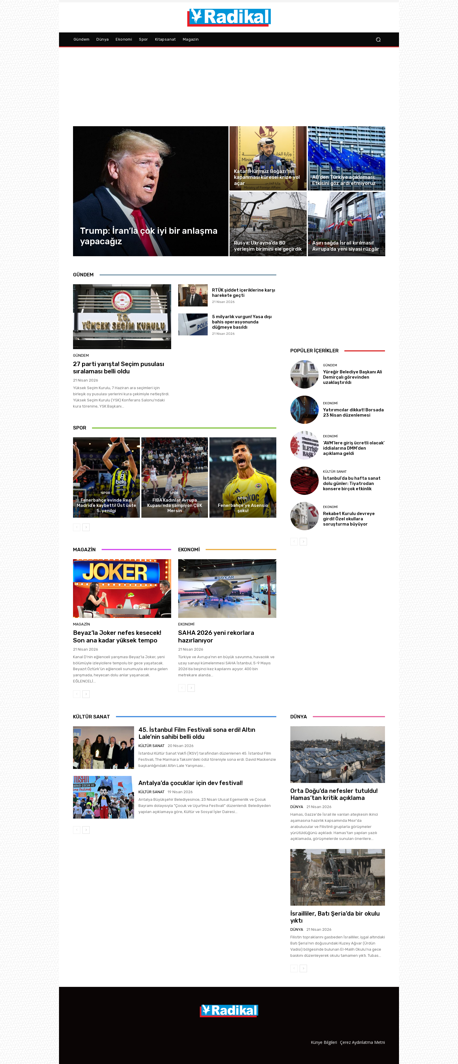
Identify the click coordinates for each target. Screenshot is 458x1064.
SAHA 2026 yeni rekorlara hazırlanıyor (216, 636)
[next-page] (86, 527)
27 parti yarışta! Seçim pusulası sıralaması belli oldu (118, 367)
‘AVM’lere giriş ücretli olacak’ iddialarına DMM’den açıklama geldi (354, 448)
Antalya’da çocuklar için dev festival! (190, 782)
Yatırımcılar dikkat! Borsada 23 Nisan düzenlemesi (353, 412)
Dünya (296, 807)
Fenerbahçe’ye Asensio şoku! (243, 508)
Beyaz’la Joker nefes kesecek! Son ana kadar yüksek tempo (117, 636)
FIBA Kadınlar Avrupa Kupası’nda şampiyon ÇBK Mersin (174, 505)
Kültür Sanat (335, 471)
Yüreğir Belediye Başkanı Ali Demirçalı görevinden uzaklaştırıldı (352, 377)
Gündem (81, 355)
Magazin (81, 624)
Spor (105, 493)
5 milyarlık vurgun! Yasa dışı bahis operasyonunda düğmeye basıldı (242, 322)
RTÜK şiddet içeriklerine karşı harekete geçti (243, 292)
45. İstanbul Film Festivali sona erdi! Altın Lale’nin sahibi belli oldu (196, 733)
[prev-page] (76, 527)
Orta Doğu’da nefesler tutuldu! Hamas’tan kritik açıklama (334, 794)
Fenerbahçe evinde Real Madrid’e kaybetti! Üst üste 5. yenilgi (106, 505)
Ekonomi (186, 624)
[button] (378, 39)
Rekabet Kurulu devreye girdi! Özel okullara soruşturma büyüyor (349, 519)
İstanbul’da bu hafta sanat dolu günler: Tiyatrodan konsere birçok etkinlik (352, 483)
